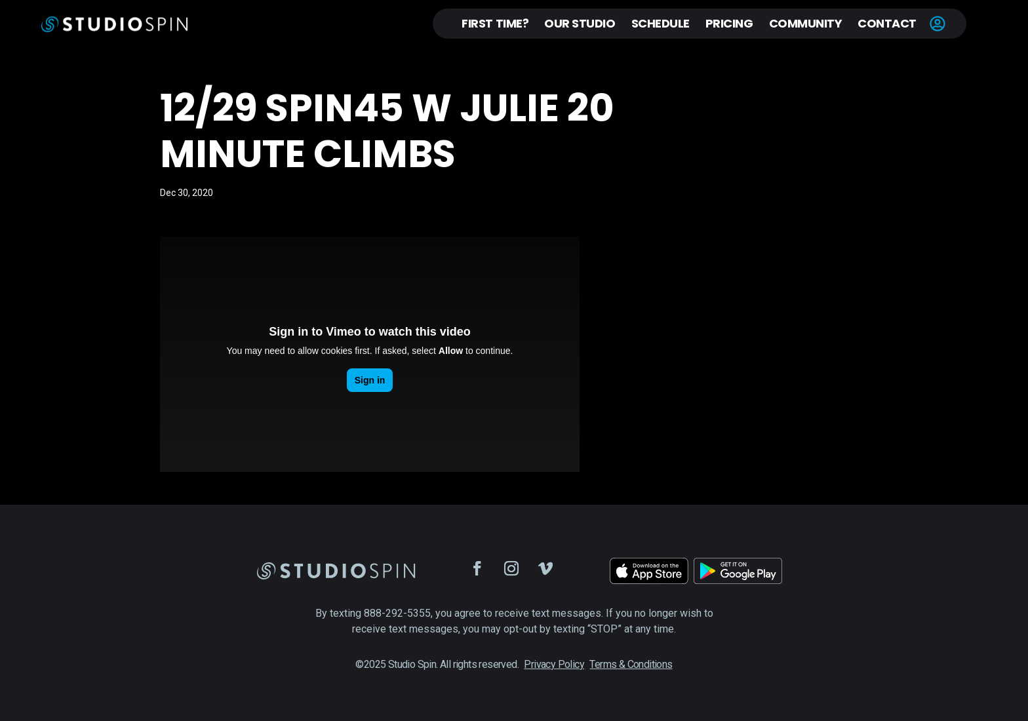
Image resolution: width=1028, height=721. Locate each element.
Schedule (660, 23)
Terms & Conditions (630, 664)
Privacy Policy (554, 664)
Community (805, 23)
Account (937, 23)
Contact (887, 23)
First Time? (495, 23)
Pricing (729, 23)
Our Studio (579, 23)
